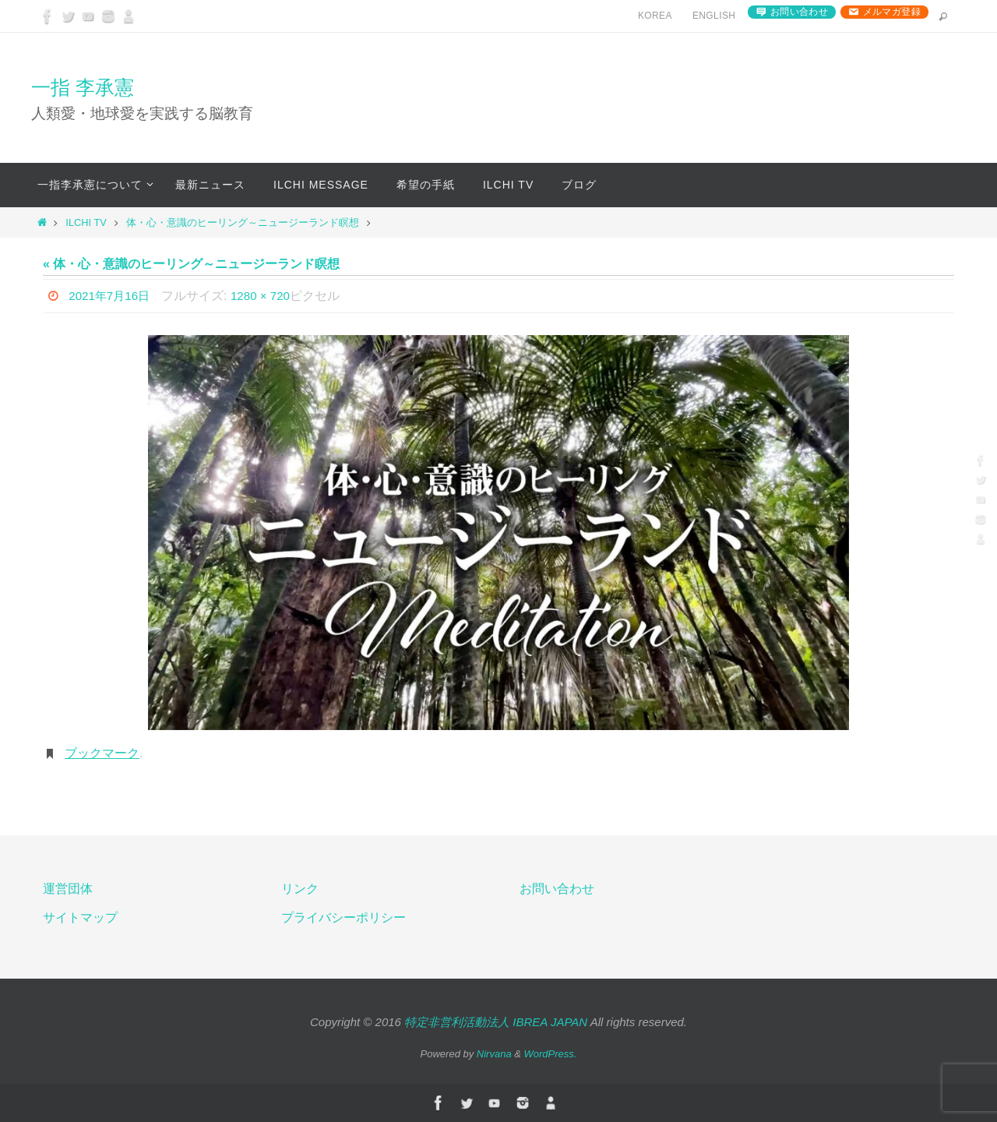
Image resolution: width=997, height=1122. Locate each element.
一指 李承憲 (82, 87)
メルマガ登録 (892, 11)
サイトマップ (80, 917)
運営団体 (68, 888)
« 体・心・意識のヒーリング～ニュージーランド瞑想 (191, 263)
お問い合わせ (799, 11)
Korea (655, 15)
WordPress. (550, 1054)
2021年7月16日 (111, 295)
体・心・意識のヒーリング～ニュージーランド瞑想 (242, 222)
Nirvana (494, 1054)
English (713, 15)
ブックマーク (102, 753)
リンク (300, 888)
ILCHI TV (85, 222)
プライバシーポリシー (343, 917)
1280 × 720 (266, 295)
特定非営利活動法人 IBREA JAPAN (495, 1021)
